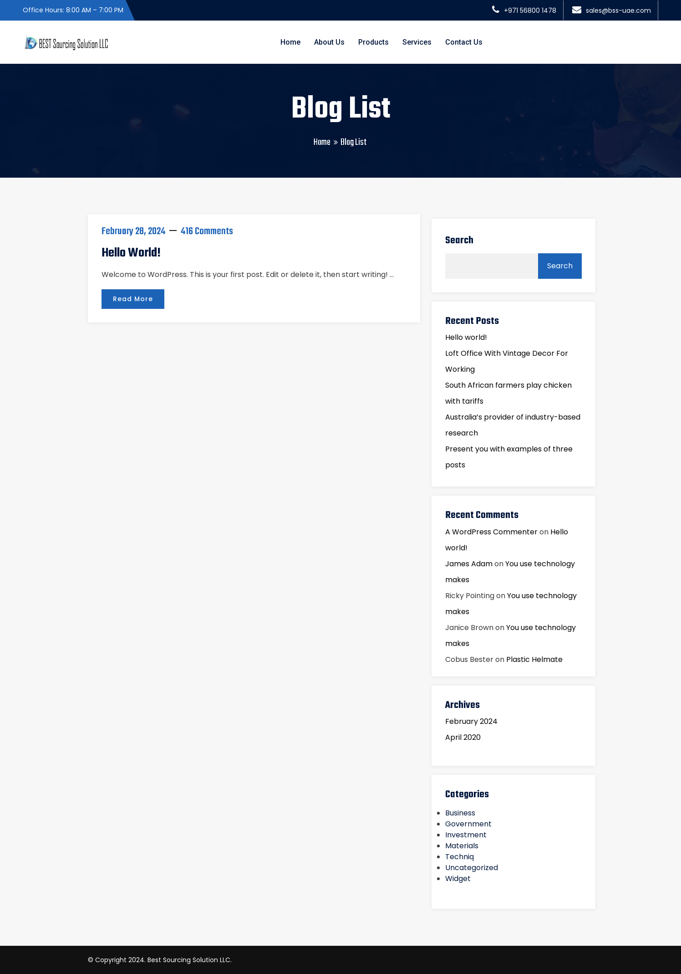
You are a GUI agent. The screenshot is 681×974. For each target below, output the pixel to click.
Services (417, 42)
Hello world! (131, 253)
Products (373, 42)
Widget (458, 878)
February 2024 (471, 721)
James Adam (469, 564)
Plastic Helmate (534, 659)
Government (468, 824)
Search (459, 240)
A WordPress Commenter (491, 532)
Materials (461, 846)
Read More (133, 298)
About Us (329, 42)
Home (290, 42)
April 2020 (463, 737)
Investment (466, 835)
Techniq (459, 856)
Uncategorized (471, 867)
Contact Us (464, 42)
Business (460, 813)
